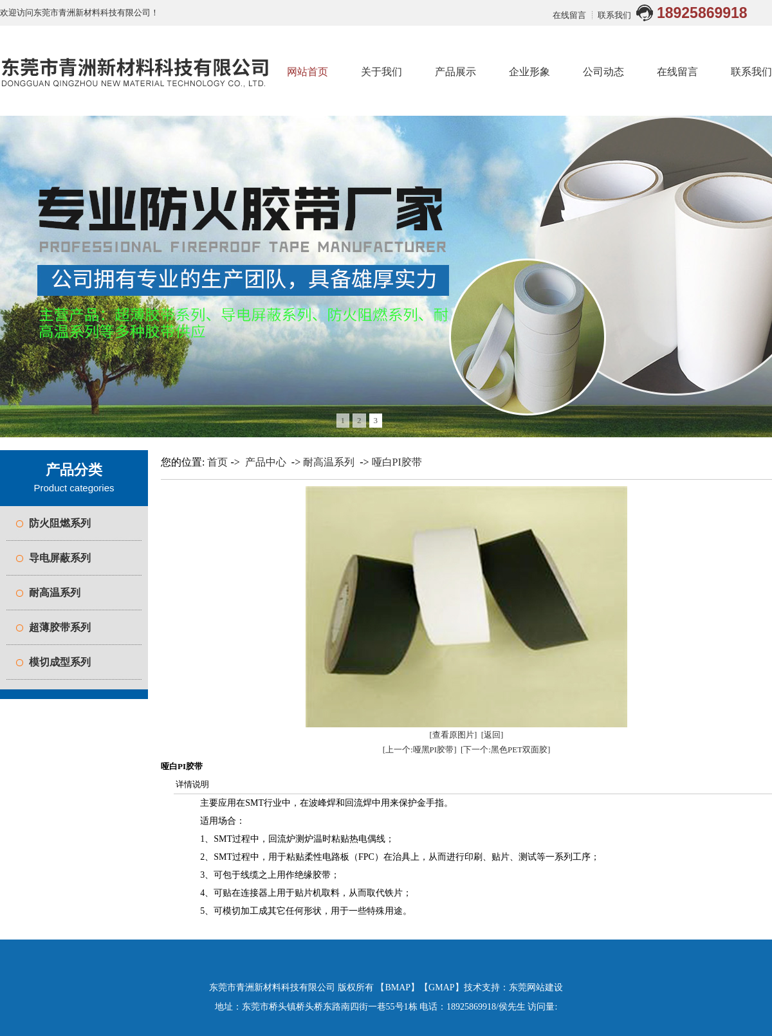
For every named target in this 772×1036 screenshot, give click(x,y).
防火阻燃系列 (60, 523)
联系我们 (614, 15)
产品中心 (265, 462)
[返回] (492, 735)
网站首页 (307, 71)
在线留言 (570, 15)
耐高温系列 (54, 592)
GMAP (441, 987)
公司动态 (603, 71)
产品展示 (455, 71)
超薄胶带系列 (60, 627)
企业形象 (529, 71)
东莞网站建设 (536, 987)
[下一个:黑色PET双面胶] (505, 749)
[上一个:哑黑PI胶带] (420, 749)
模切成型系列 (60, 662)
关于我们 (381, 71)
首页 (217, 462)
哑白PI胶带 (397, 462)
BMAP (397, 987)
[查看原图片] (453, 735)
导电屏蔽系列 (60, 557)
